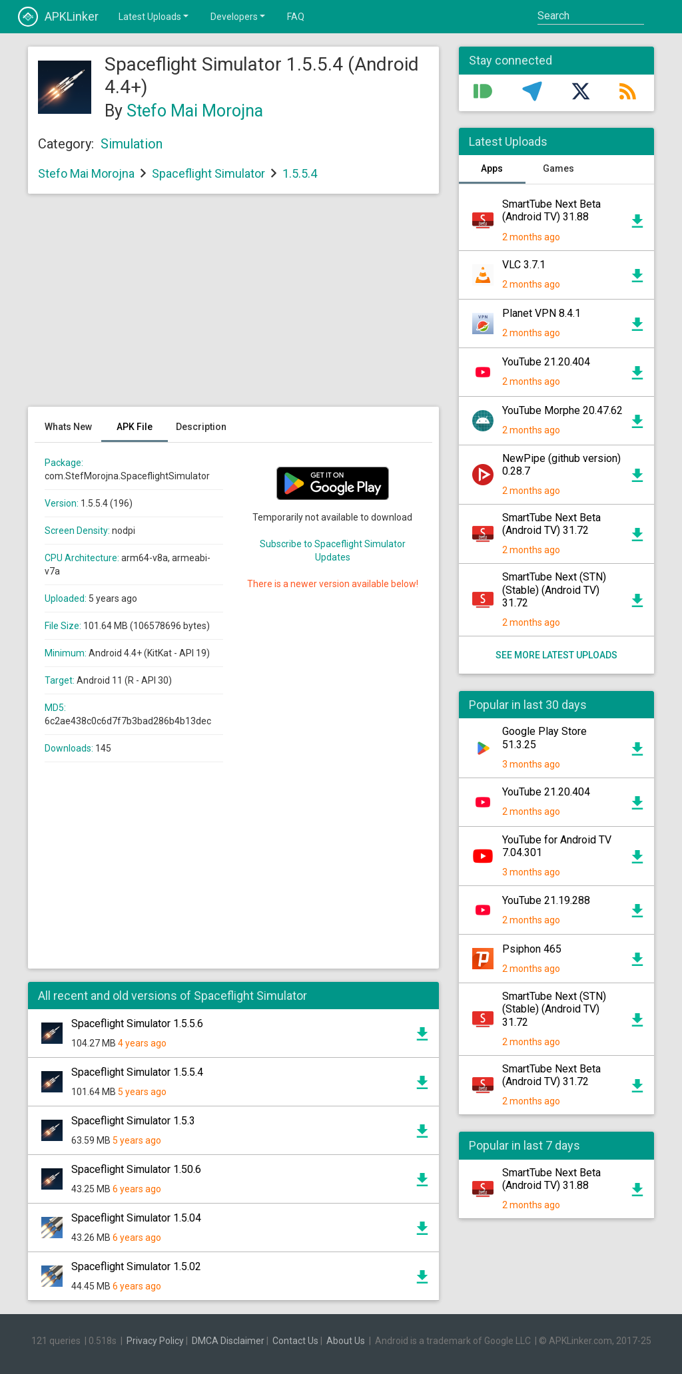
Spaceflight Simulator (208, 173)
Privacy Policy (155, 1340)
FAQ (295, 16)
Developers (238, 16)
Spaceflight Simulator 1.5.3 (133, 1120)
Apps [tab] (492, 168)
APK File (135, 426)
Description (201, 426)
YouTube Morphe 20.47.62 (562, 410)
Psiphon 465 (531, 949)
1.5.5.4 (299, 173)
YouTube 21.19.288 (546, 900)
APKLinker (58, 17)
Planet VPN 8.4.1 (541, 313)
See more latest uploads (556, 655)
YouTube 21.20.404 (546, 361)
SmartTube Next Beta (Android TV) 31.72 (551, 524)
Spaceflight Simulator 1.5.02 (136, 1266)
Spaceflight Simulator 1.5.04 (136, 1218)
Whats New (68, 426)
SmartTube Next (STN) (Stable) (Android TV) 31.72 (554, 589)
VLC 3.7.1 (523, 264)
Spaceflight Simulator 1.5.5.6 (137, 1023)
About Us (345, 1340)
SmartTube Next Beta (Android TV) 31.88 (551, 210)
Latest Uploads (154, 16)
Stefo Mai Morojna (195, 110)
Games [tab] (558, 168)
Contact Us (295, 1340)
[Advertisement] (233, 307)
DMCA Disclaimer (228, 1340)
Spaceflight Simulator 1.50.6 (136, 1169)
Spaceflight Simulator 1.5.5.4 (137, 1072)
